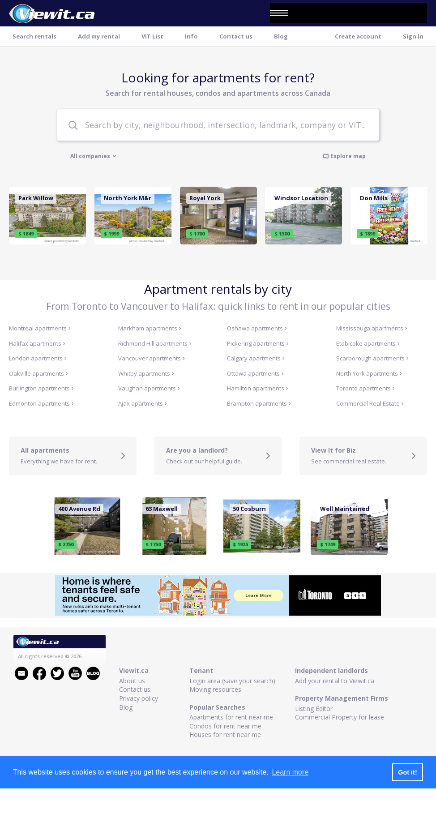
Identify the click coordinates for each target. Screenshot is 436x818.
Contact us (235, 36)
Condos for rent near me (225, 726)
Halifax (37, 343)
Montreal (40, 328)
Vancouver (151, 358)
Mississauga (371, 328)
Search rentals (34, 36)
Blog (281, 36)
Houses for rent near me (225, 734)
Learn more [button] (290, 772)
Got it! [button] (407, 772)
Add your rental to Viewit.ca (334, 681)
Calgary (256, 358)
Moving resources (215, 689)
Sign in (413, 36)
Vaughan (149, 388)
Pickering (258, 343)
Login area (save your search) (232, 681)
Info (191, 36)
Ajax (142, 403)
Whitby (146, 373)
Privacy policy (138, 698)
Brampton (259, 403)
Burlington (41, 388)
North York (369, 373)
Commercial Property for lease (339, 717)
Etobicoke (368, 343)
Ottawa (255, 373)
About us (132, 681)
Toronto (365, 388)
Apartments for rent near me (231, 717)
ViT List (152, 36)
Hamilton (257, 388)
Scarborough (372, 358)
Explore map (344, 155)
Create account (358, 36)
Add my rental (99, 36)
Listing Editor (314, 708)
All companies (93, 156)
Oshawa (257, 328)
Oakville (38, 373)
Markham (149, 328)
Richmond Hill (155, 343)
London (38, 358)
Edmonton (41, 403)
